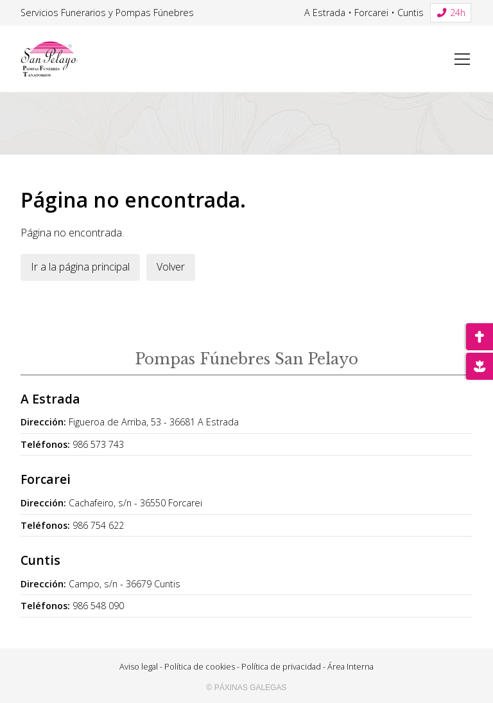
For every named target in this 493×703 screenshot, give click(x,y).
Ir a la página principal (80, 267)
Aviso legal (138, 666)
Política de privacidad (281, 666)
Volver (171, 267)
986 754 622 (98, 525)
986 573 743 (98, 444)
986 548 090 (98, 606)
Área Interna (350, 666)
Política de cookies (199, 666)
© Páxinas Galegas (247, 687)
